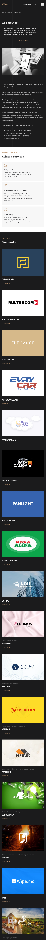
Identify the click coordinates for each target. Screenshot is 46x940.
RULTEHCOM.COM (10, 319)
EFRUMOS (6, 644)
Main (3, 12)
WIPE (4, 898)
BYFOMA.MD (8, 279)
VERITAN (6, 729)
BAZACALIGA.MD (10, 480)
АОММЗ (5, 858)
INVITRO (6, 686)
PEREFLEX (6, 772)
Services (9, 12)
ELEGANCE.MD (8, 360)
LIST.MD (5, 601)
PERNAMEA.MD (9, 440)
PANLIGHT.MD (8, 520)
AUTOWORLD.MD (10, 400)
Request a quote (23, 40)
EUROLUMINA (8, 815)
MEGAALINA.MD (9, 561)
